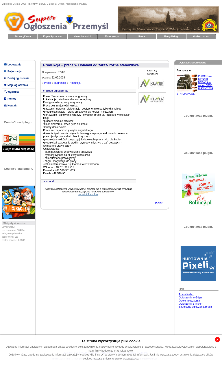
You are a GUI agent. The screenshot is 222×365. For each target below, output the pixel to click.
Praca (141, 36)
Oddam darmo (201, 36)
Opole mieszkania (189, 300)
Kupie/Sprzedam (52, 36)
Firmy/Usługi (171, 36)
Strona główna (23, 36)
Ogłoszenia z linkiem (191, 303)
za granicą (60, 82)
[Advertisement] (82, 49)
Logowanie (14, 64)
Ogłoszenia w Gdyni (190, 297)
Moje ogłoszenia (17, 85)
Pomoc (11, 98)
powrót (159, 202)
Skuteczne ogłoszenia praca (195, 306)
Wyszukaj (13, 91)
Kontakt (12, 105)
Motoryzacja (112, 36)
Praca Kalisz (186, 294)
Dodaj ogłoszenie (18, 78)
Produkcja (74, 82)
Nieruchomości (82, 36)
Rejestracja (14, 71)
